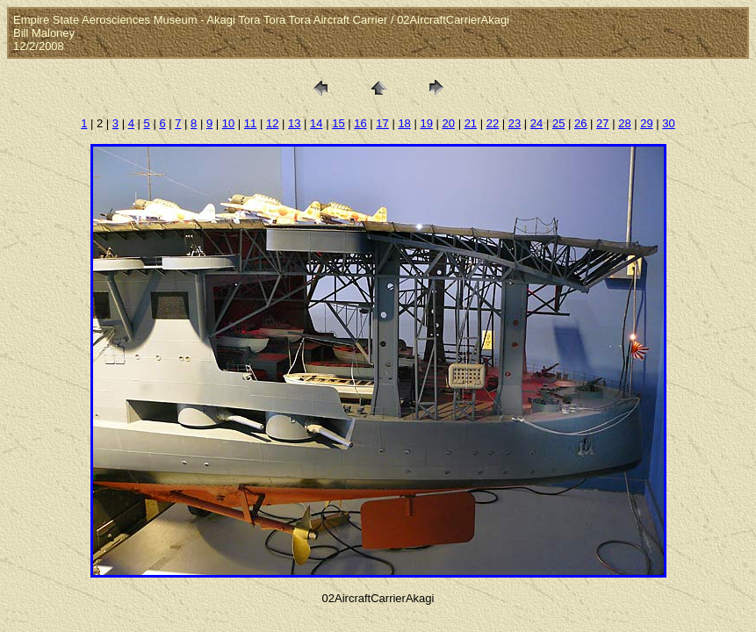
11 (250, 123)
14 (316, 123)
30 (668, 123)
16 (360, 123)
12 (272, 123)
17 (382, 123)
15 (338, 123)
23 (514, 123)
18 (404, 123)
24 (536, 123)
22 (492, 123)
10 (228, 123)
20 (449, 123)
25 (558, 123)
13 (294, 123)
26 (580, 123)
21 (470, 123)
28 (624, 123)
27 (602, 123)
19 (426, 123)
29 (646, 123)
